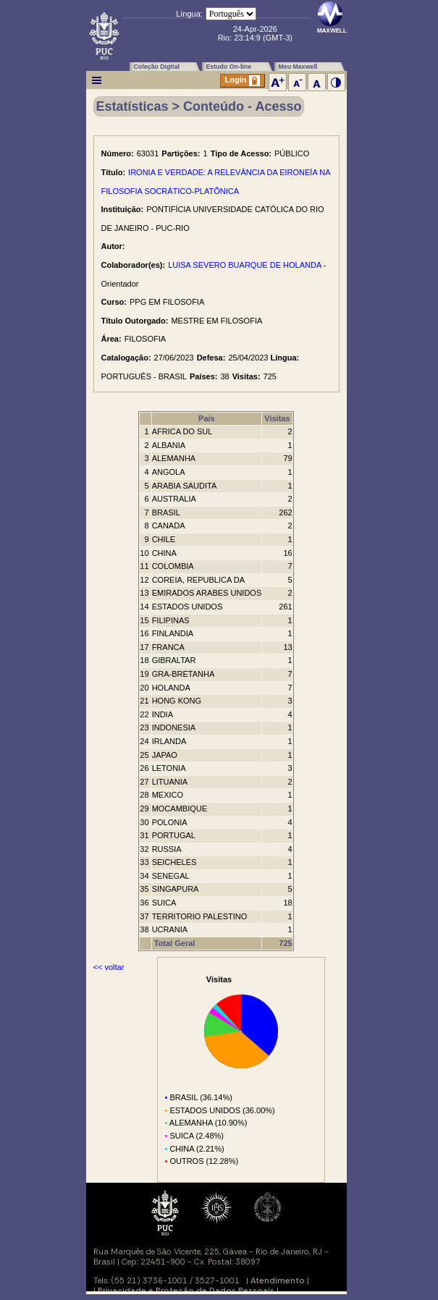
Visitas (277, 418)
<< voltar (109, 967)
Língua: (189, 13)
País (206, 418)
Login (242, 80)
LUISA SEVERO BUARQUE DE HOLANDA (244, 265)
